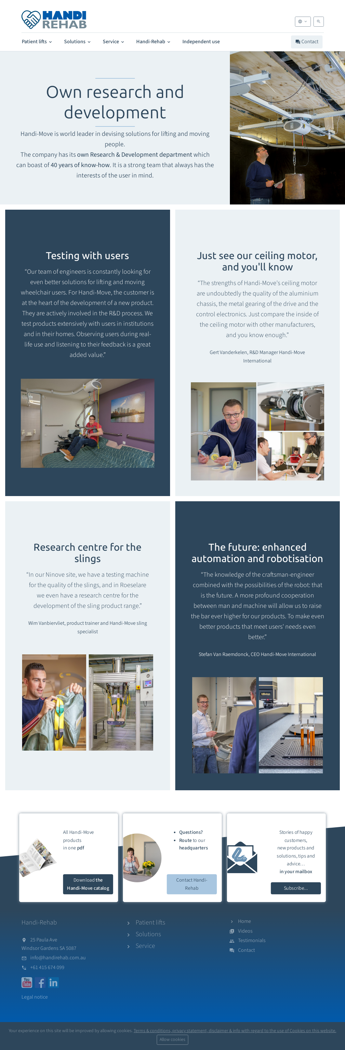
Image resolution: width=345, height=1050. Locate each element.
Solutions (78, 41)
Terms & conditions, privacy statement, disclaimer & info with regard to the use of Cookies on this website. (235, 1031)
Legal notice (34, 997)
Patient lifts (37, 41)
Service (114, 41)
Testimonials (252, 940)
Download (88, 884)
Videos (245, 931)
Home (244, 921)
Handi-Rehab (153, 41)
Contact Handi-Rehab (192, 884)
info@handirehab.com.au (58, 957)
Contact (306, 41)
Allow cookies (172, 1039)
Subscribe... (296, 888)
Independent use (201, 41)
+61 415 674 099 (47, 967)
